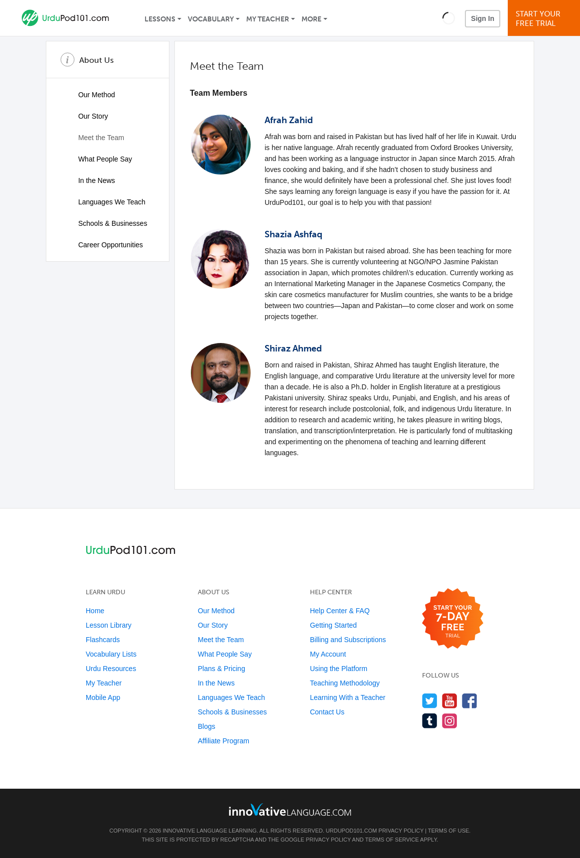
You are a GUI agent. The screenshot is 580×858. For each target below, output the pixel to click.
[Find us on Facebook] (469, 700)
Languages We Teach (103, 202)
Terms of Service (392, 840)
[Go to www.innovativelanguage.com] (290, 809)
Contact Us (327, 712)
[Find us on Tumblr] (429, 720)
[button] (448, 18)
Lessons (160, 19)
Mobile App (103, 697)
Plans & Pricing (221, 669)
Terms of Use (448, 831)
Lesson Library (109, 625)
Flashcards (103, 640)
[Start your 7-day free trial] (452, 619)
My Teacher (267, 19)
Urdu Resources (111, 669)
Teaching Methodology (345, 683)
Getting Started (333, 625)
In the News (88, 180)
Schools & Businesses (104, 223)
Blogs (206, 726)
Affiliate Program (223, 741)
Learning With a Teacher (348, 697)
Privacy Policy (401, 831)
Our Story (85, 116)
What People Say (97, 159)
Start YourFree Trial (545, 18)
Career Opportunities (102, 245)
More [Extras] (311, 19)
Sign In (482, 18)
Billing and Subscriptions (348, 640)
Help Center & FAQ (340, 611)
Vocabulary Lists (111, 654)
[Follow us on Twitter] (429, 700)
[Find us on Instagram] (449, 720)
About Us (96, 60)
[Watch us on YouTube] (449, 700)
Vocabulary (211, 19)
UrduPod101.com (351, 831)
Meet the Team (93, 138)
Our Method (88, 95)
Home (95, 611)
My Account (328, 654)
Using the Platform (338, 669)
